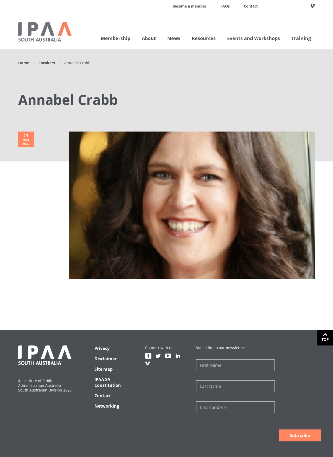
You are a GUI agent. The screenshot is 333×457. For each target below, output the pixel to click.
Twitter (285, 6)
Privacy (102, 348)
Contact (251, 6)
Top (325, 339)
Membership (115, 38)
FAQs (225, 6)
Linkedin (305, 6)
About (149, 38)
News (173, 38)
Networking (106, 406)
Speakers (47, 62)
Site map (103, 369)
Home (23, 62)
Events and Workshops (253, 38)
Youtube (295, 6)
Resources (204, 38)
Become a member (189, 6)
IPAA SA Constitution (107, 382)
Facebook (275, 6)
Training (301, 38)
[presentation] (235, 431)
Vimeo (312, 6)
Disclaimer (105, 359)
